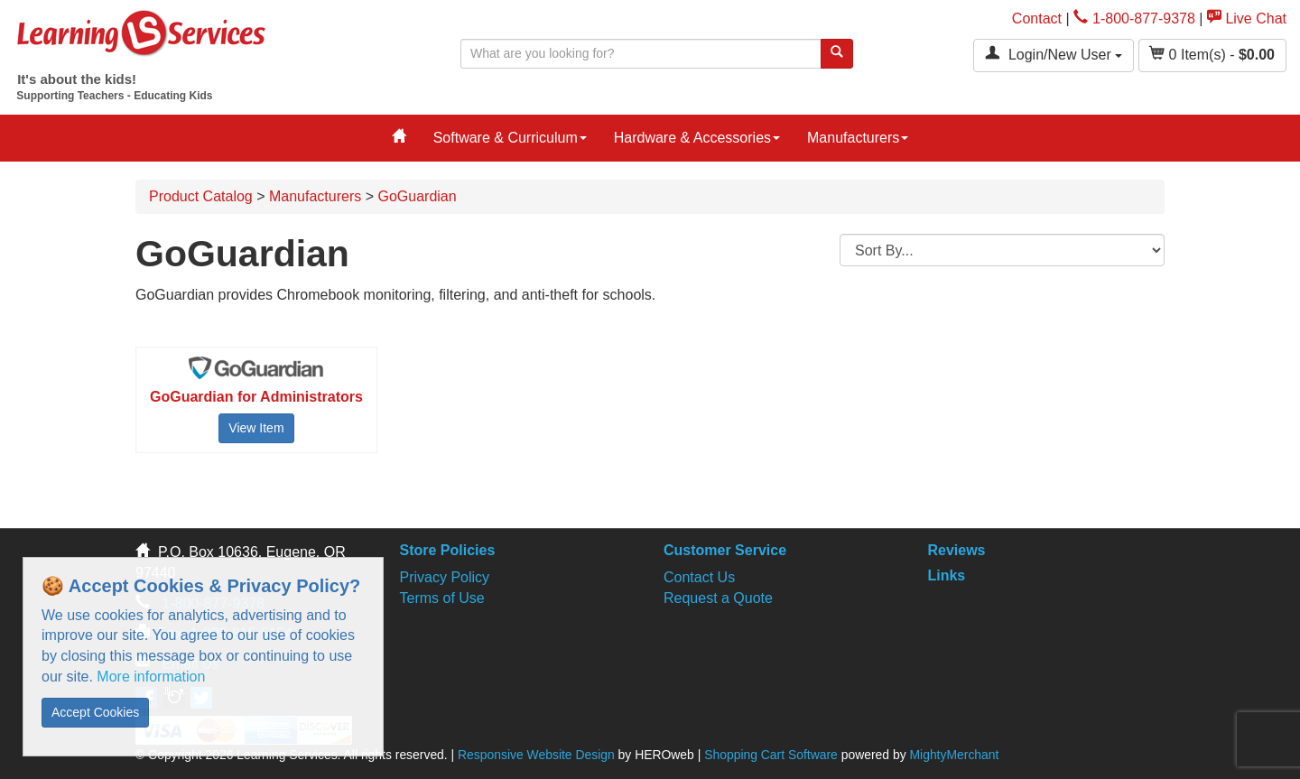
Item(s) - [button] (1212, 53)
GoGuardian (416, 196)
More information (151, 676)
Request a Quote (718, 598)
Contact (1037, 18)
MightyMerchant (953, 754)
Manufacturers (857, 137)
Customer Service (725, 550)
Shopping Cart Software (771, 754)
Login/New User (1053, 53)
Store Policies (448, 550)
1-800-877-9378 (1134, 18)
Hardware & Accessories (697, 137)
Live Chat (1246, 18)
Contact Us (699, 577)
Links (946, 575)
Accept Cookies (95, 712)
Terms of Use (442, 598)
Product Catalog (201, 196)
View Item (255, 428)
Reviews (956, 550)
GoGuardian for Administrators (256, 396)
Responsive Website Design (536, 754)
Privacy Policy (445, 577)
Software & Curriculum (510, 137)
